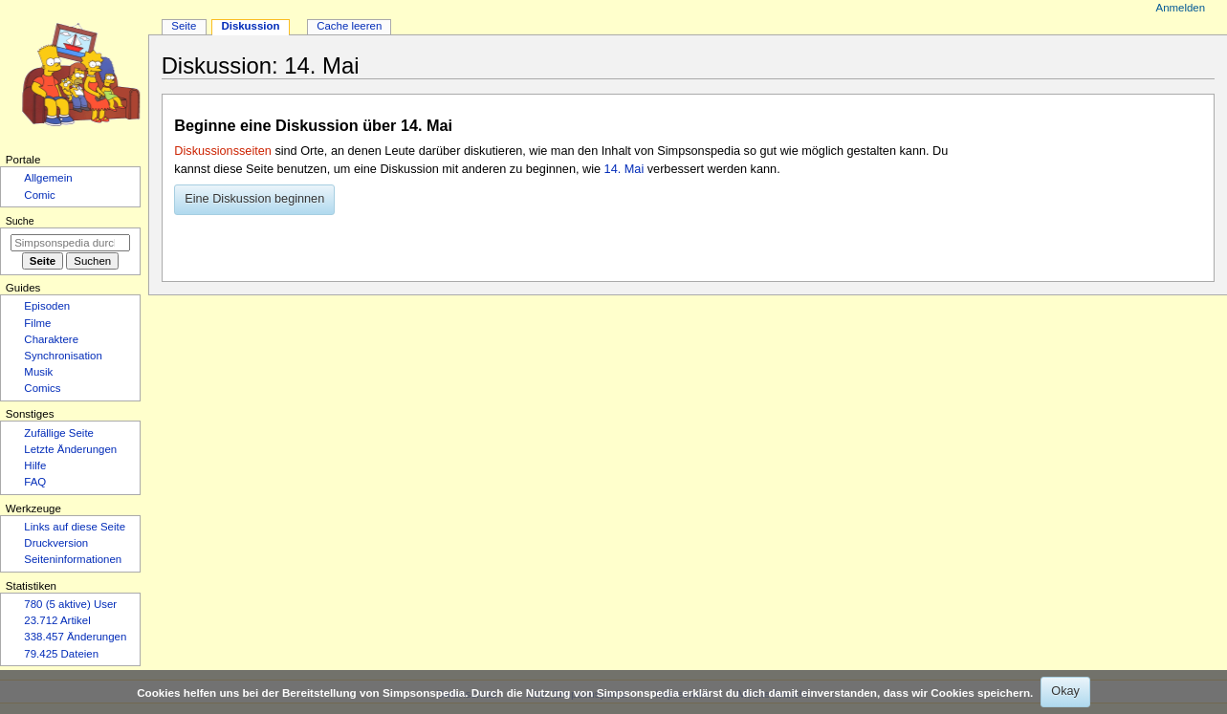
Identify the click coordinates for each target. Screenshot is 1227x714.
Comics (42, 388)
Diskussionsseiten (223, 151)
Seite (183, 26)
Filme (37, 323)
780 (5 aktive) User (70, 604)
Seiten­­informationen (72, 559)
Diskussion (250, 26)
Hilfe (35, 465)
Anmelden (1181, 7)
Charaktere (51, 339)
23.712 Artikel (57, 620)
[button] (254, 199)
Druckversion (56, 543)
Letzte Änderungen (70, 449)
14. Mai (624, 169)
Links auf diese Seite (74, 526)
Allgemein (48, 178)
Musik (38, 372)
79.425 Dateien (61, 654)
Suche (20, 221)
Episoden (47, 306)
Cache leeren (349, 26)
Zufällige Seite (59, 433)
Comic (39, 195)
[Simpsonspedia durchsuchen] (70, 242)
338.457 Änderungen (75, 636)
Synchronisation (63, 355)
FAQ (35, 481)
